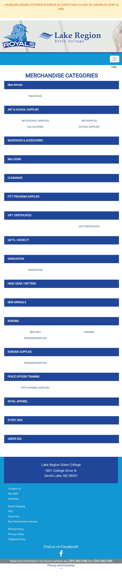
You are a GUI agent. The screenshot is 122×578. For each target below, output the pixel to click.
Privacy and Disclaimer (61, 565)
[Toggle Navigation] (114, 59)
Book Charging (16, 506)
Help (114, 67)
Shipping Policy (16, 539)
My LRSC (13, 493)
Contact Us (14, 488)
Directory (13, 498)
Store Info (13, 516)
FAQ (10, 511)
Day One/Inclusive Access (23, 521)
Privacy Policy (16, 534)
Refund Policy (16, 529)
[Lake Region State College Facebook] (61, 553)
